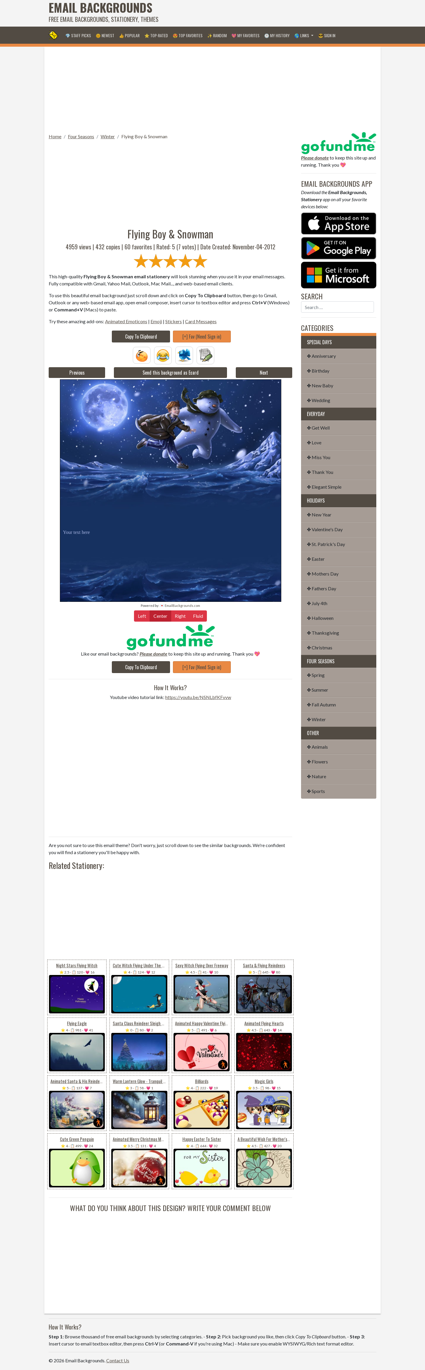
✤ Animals (317, 747)
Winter (108, 136)
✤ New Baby (320, 385)
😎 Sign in (326, 35)
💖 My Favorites (245, 35)
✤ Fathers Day (321, 588)
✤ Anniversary (321, 356)
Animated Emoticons (126, 321)
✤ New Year (319, 514)
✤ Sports (316, 791)
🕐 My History (277, 35)
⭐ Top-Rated (156, 35)
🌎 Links (302, 35)
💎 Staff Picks (78, 35)
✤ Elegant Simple (324, 487)
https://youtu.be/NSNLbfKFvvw (198, 697)
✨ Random (217, 35)
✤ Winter (316, 719)
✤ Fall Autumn (321, 704)
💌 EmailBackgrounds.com (180, 605)
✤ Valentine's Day (325, 529)
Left (142, 615)
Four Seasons (81, 136)
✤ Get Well (318, 427)
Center (160, 615)
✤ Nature (316, 776)
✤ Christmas (319, 647)
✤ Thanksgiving (323, 633)
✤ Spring (316, 675)
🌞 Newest (105, 35)
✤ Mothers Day (323, 573)
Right (180, 615)
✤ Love (314, 442)
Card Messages (201, 321)
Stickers (173, 321)
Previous (77, 372)
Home (55, 136)
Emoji (156, 321)
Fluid (198, 615)
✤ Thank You (320, 472)
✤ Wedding (318, 400)
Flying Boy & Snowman (144, 136)
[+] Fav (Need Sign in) (201, 336)
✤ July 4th (317, 603)
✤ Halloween (320, 618)
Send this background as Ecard (171, 372)
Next (264, 372)
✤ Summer (317, 690)
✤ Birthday (318, 370)
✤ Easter (316, 559)
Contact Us (117, 1360)
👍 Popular (129, 35)
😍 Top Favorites (187, 35)
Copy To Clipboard (141, 336)
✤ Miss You (318, 457)
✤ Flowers (317, 761)
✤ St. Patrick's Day (326, 544)
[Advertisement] (268, 13)
